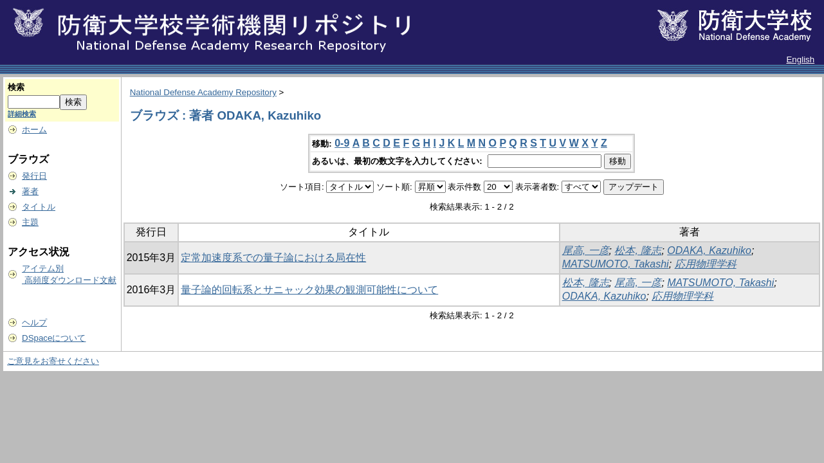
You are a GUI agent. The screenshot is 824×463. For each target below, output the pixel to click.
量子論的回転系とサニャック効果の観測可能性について (309, 289)
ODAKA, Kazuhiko (709, 250)
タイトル (38, 207)
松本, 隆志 (637, 250)
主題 (30, 222)
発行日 (34, 176)
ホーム (34, 129)
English (800, 59)
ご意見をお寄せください (53, 361)
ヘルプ (34, 322)
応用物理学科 (706, 264)
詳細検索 (22, 114)
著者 (30, 191)
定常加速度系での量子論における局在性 (273, 257)
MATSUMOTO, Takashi (615, 264)
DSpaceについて (54, 338)
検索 (16, 87)
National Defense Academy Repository (203, 92)
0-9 (341, 143)
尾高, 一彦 (585, 250)
